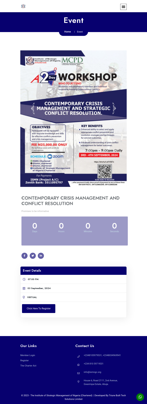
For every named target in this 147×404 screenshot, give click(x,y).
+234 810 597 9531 (93, 363)
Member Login (27, 355)
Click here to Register (39, 308)
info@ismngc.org (92, 372)
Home (67, 31)
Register (24, 360)
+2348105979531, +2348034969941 (102, 355)
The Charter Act (28, 365)
